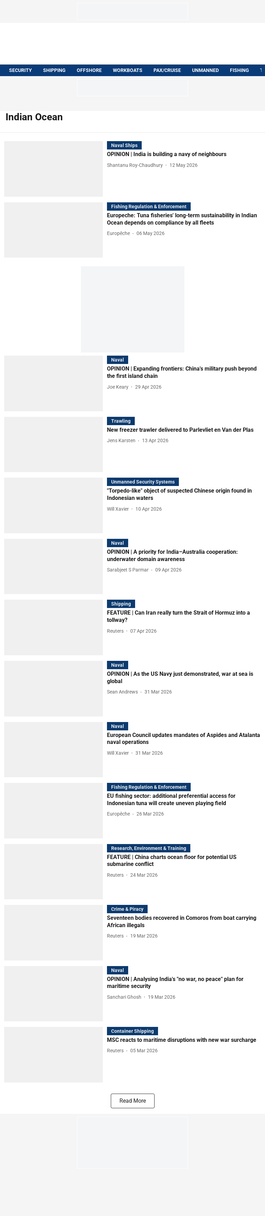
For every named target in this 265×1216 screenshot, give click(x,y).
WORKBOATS (127, 70)
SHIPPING (54, 70)
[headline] (184, 154)
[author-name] (136, 165)
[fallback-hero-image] (55, 169)
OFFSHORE (89, 70)
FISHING (239, 70)
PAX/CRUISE (167, 70)
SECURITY (20, 70)
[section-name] (124, 145)
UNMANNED (205, 70)
